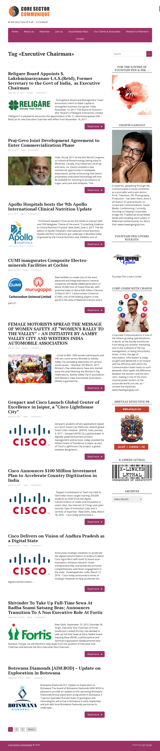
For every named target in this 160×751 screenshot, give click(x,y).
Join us (59, 31)
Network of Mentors (137, 31)
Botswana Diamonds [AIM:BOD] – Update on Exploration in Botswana (54, 670)
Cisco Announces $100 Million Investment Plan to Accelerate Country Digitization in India (52, 475)
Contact (80, 38)
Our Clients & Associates (107, 31)
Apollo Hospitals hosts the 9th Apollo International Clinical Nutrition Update (50, 206)
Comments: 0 (41, 93)
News (23, 150)
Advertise (44, 31)
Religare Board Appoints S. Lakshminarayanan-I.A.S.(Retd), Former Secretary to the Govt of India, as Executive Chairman (54, 81)
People (30, 93)
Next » (31, 729)
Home (15, 31)
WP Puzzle (147, 745)
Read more (93, 126)
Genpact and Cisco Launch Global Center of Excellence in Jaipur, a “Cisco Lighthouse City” (53, 407)
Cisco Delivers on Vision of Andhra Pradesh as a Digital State (56, 538)
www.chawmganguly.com (131, 224)
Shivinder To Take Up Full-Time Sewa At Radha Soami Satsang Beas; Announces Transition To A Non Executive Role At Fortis (55, 607)
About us (29, 31)
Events (25, 348)
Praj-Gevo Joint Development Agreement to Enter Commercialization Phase (53, 143)
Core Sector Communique (20, 745)
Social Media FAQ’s (78, 31)
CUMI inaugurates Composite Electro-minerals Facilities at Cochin (48, 262)
